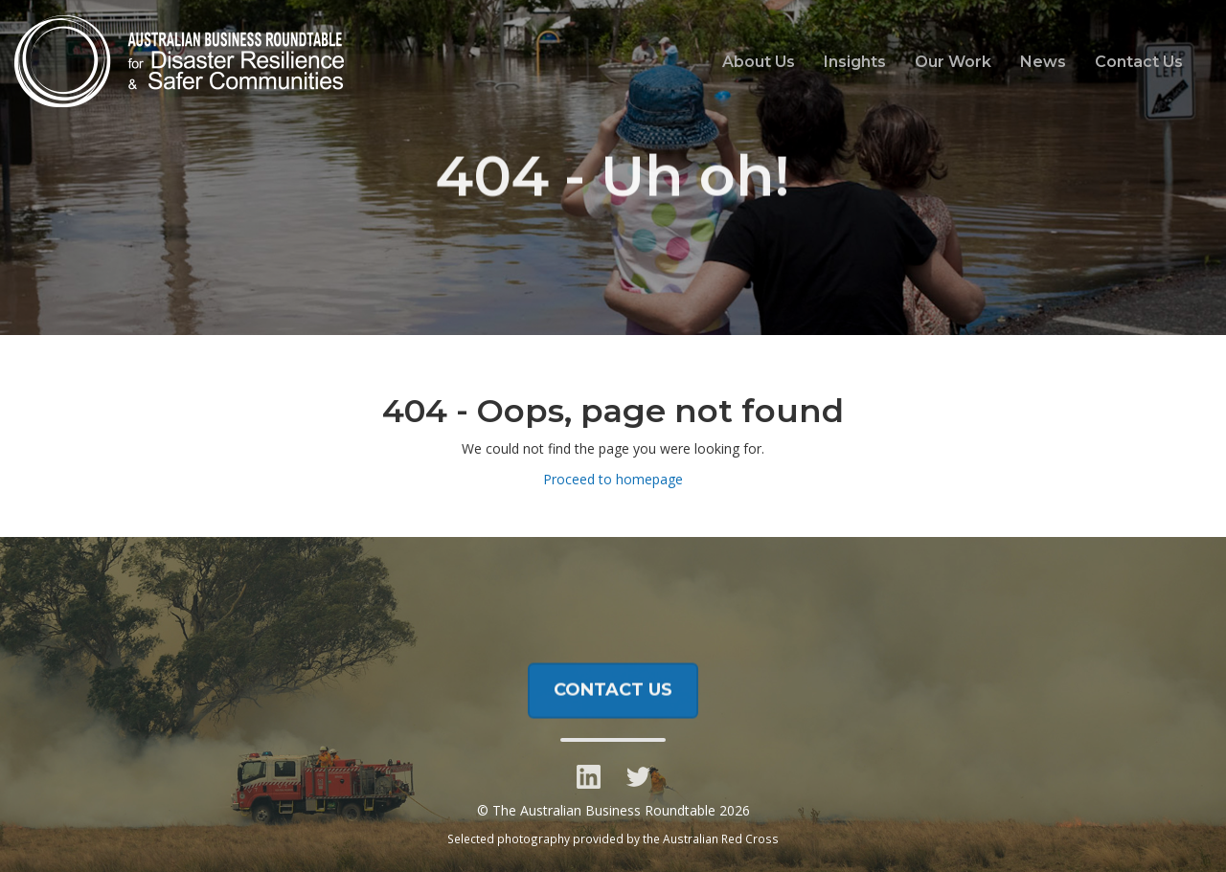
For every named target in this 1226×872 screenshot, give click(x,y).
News (1043, 62)
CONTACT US (613, 695)
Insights (855, 62)
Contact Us (1139, 62)
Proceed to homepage (613, 479)
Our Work (953, 62)
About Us (758, 62)
